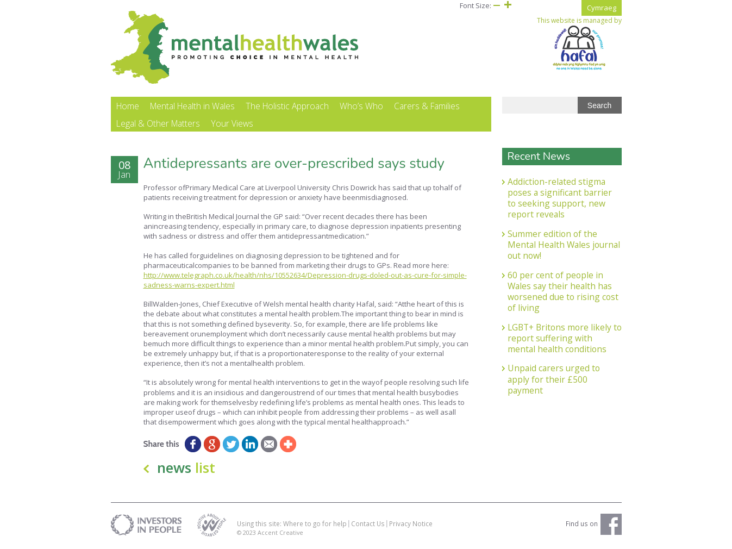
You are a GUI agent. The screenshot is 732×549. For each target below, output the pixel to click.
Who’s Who (361, 107)
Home (127, 107)
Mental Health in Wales (192, 107)
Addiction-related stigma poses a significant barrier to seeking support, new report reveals (560, 198)
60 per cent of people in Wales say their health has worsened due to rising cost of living (563, 292)
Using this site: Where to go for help (292, 524)
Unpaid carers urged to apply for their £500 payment (554, 379)
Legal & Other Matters (158, 124)
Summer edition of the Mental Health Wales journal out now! (564, 244)
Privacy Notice (411, 524)
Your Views (232, 124)
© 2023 (247, 533)
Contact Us (368, 524)
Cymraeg (601, 8)
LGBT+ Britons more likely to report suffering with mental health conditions (565, 338)
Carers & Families (427, 107)
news (186, 468)
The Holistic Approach (287, 107)
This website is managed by (579, 43)
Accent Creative (280, 533)
